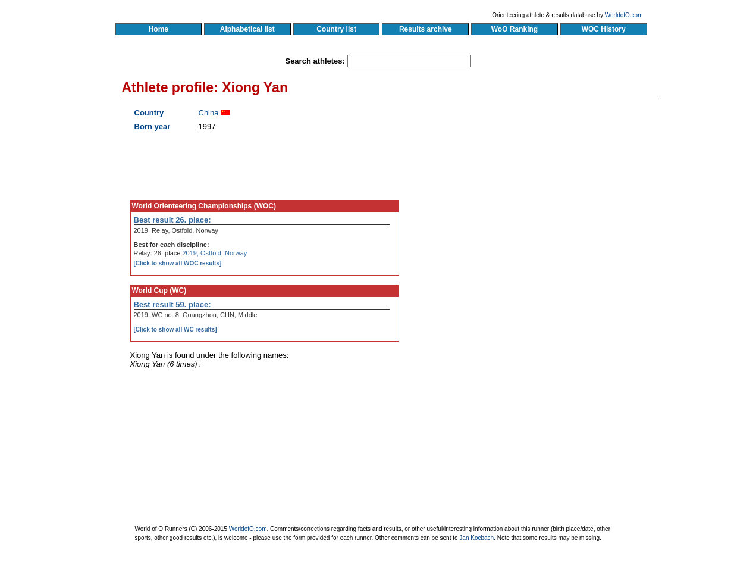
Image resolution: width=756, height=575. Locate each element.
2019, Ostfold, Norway (214, 253)
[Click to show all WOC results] (178, 263)
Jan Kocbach (476, 538)
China (209, 112)
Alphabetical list (248, 29)
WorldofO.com (624, 15)
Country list (336, 29)
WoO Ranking (514, 29)
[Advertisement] (543, 217)
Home (158, 29)
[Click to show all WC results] (175, 329)
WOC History (603, 29)
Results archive (425, 29)
